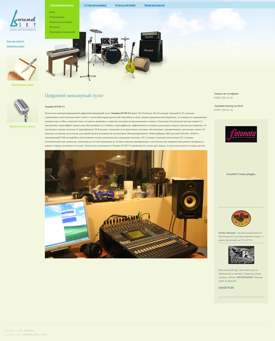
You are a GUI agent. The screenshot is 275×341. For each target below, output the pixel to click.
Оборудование (57, 17)
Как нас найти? (15, 41)
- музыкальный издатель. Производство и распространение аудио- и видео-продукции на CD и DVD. (241, 236)
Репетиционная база (62, 5)
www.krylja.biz (226, 287)
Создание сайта (13, 334)
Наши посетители (155, 5)
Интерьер (54, 27)
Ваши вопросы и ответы (22, 126)
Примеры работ (16, 46)
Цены (52, 12)
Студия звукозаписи (95, 5)
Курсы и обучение (125, 5)
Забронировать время (22, 84)
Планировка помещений (62, 31)
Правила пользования (60, 22)
